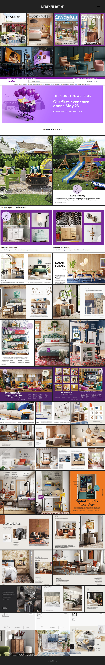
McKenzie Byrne (52, 6)
